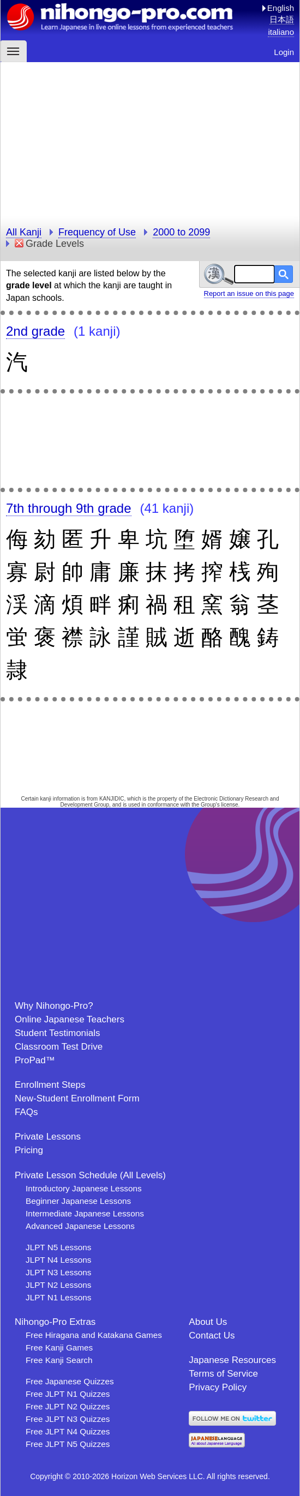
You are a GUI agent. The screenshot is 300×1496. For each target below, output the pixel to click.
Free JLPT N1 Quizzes (68, 1393)
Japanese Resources (232, 1360)
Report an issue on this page (249, 293)
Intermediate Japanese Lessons (85, 1213)
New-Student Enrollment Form (77, 1098)
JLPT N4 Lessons (58, 1259)
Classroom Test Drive (59, 1046)
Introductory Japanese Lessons (84, 1188)
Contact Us (212, 1335)
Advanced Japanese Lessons (80, 1226)
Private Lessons (48, 1136)
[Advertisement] (150, 138)
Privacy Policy (218, 1387)
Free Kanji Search (59, 1360)
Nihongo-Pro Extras (55, 1322)
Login (284, 52)
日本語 (281, 19)
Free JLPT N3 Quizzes (68, 1419)
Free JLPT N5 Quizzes (68, 1444)
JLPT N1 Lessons (58, 1297)
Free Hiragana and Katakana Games (94, 1335)
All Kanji (23, 232)
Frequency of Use (97, 232)
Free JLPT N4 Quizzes (68, 1431)
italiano (281, 32)
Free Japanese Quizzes (70, 1381)
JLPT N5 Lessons (58, 1247)
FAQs (26, 1112)
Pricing (29, 1150)
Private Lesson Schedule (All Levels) (90, 1175)
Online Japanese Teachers (69, 1019)
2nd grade (35, 331)
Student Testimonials (57, 1033)
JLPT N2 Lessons (58, 1284)
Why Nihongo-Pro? (54, 1006)
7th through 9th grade (68, 508)
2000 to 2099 (181, 232)
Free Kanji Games (59, 1347)
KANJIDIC (111, 799)
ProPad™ (35, 1060)
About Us (208, 1322)
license (229, 805)
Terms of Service (223, 1373)
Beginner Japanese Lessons (78, 1201)
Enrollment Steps (50, 1085)
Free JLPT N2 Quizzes (68, 1406)
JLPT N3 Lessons (58, 1272)
